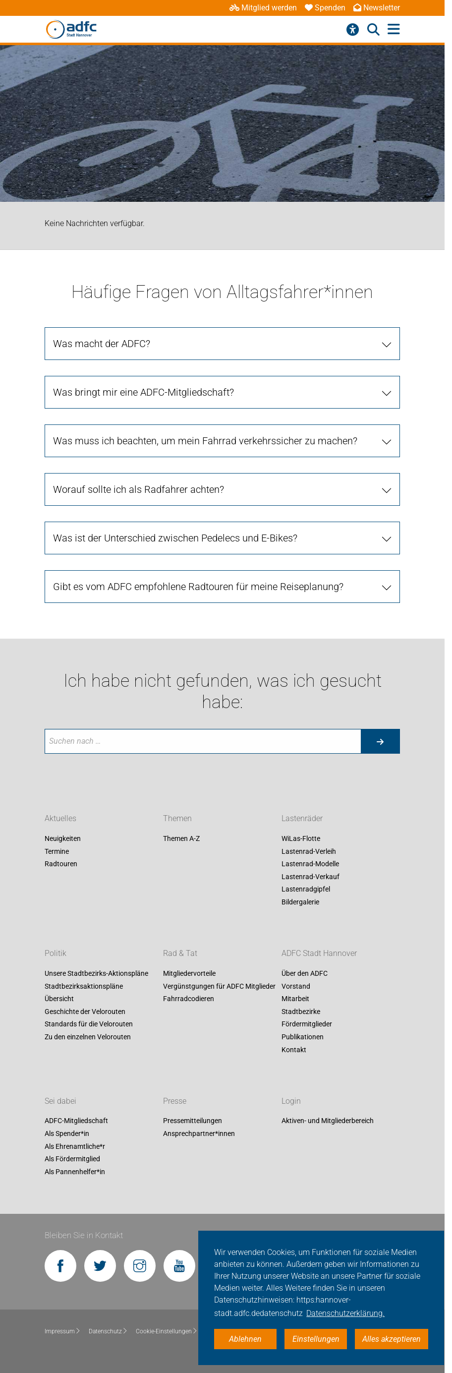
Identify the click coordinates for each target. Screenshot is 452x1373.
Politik (55, 953)
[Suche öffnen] (373, 30)
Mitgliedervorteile (189, 973)
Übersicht (59, 999)
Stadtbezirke (301, 1011)
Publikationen (303, 1037)
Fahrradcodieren (188, 999)
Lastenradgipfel (306, 890)
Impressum (63, 1331)
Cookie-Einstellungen (167, 1331)
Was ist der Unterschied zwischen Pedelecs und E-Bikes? (175, 538)
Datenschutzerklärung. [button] (345, 1313)
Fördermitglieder (307, 1024)
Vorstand (296, 986)
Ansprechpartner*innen (199, 1133)
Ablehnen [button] (245, 1339)
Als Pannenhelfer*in (75, 1172)
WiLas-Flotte (301, 838)
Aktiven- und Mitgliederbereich (328, 1121)
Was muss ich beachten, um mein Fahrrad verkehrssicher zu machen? (205, 441)
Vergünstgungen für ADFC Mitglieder (219, 986)
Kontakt (294, 1050)
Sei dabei (60, 1101)
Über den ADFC (305, 973)
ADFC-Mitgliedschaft (76, 1121)
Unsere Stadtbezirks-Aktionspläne (96, 973)
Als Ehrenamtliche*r (75, 1146)
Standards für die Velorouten (89, 1024)
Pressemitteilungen (192, 1121)
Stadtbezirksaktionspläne (84, 986)
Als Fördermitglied (72, 1159)
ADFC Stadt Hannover (319, 953)
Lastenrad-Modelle (310, 864)
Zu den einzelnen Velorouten (88, 1037)
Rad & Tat (180, 953)
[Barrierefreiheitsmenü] (352, 30)
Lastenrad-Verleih (309, 851)
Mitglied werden (263, 7)
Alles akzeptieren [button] (391, 1339)
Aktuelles (60, 818)
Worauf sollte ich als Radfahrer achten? (138, 489)
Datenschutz (108, 1331)
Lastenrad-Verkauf (310, 877)
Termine (57, 851)
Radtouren (61, 864)
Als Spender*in (67, 1133)
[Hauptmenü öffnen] (394, 29)
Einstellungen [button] (315, 1339)
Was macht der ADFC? (101, 344)
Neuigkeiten (63, 838)
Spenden (325, 7)
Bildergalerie (300, 902)
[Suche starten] (380, 741)
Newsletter (376, 7)
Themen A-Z (181, 838)
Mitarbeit (295, 999)
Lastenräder (302, 818)
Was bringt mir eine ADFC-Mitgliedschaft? (143, 392)
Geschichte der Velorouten (85, 1011)
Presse (174, 1101)
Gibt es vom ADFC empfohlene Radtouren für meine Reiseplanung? (198, 587)
